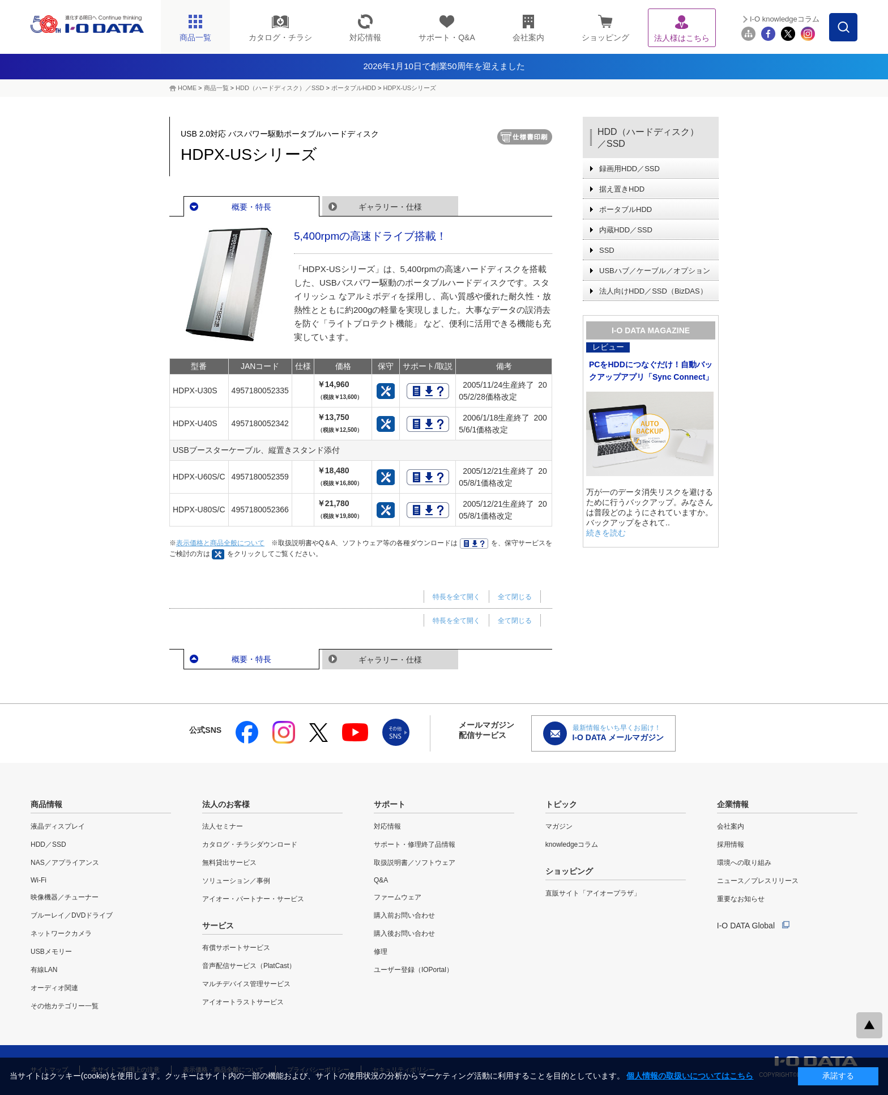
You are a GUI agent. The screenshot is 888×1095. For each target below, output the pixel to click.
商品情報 (46, 804)
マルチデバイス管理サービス (246, 984)
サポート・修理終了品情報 (414, 844)
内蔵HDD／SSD (625, 230)
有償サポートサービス (236, 948)
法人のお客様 (226, 804)
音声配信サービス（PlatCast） (249, 966)
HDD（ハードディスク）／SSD (280, 87)
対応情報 (387, 826)
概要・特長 (251, 206)
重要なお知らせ (741, 899)
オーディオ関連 (54, 988)
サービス (218, 925)
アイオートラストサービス (243, 1002)
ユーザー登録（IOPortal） (413, 970)
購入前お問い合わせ (404, 915)
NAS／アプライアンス (65, 863)
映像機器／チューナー (65, 897)
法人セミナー (222, 826)
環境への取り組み (744, 863)
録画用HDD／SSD (629, 168)
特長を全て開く (456, 597)
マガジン (559, 826)
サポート (389, 804)
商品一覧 (216, 87)
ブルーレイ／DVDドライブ (72, 915)
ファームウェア (397, 897)
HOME (187, 87)
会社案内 (730, 826)
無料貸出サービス (229, 863)
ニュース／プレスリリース (758, 881)
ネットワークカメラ (61, 933)
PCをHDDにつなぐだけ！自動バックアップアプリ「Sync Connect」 (651, 370)
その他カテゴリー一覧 (65, 1006)
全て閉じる (515, 597)
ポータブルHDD (353, 87)
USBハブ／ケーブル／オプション (654, 270)
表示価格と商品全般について (220, 543)
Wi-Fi (38, 880)
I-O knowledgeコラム (784, 19)
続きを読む (606, 532)
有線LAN (44, 970)
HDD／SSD (48, 844)
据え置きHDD (621, 189)
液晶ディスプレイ (58, 826)
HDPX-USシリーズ (409, 87)
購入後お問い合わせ (404, 933)
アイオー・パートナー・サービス (253, 899)
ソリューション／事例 (236, 881)
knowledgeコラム (571, 844)
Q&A (381, 880)
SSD (606, 250)
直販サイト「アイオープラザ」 (593, 893)
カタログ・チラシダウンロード (249, 844)
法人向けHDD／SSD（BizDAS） (653, 291)
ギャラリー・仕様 (390, 206)
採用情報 (730, 844)
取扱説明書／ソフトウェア (414, 863)
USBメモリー (51, 952)
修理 (380, 952)
